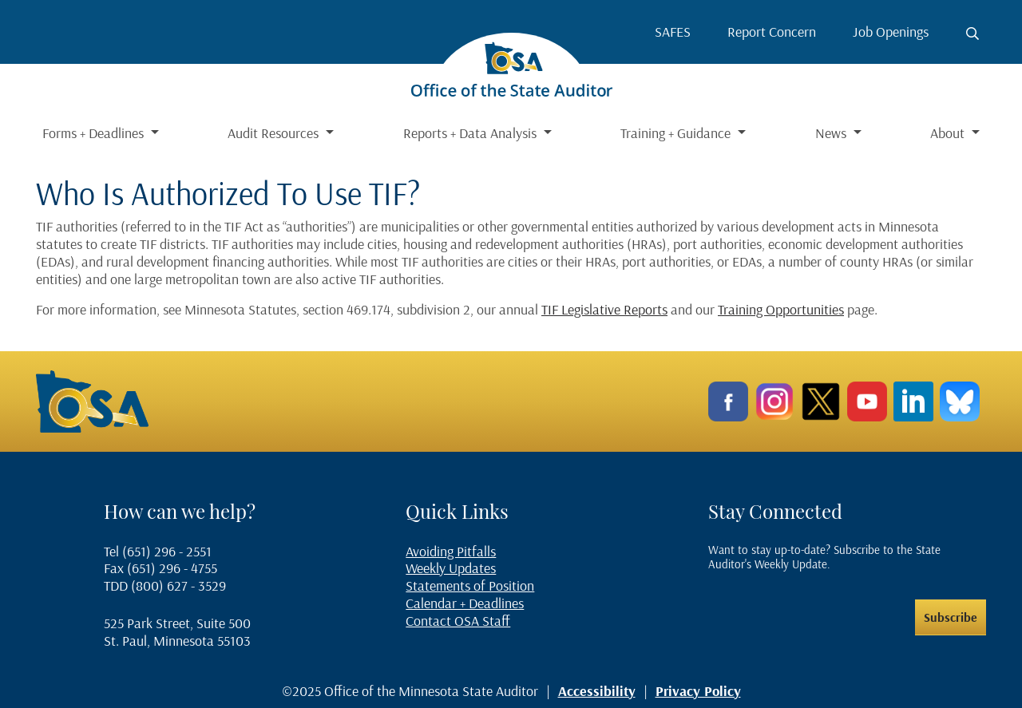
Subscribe (950, 617)
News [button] (832, 133)
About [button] (949, 133)
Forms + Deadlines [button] (94, 133)
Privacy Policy (698, 691)
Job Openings (891, 31)
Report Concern (771, 31)
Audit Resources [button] (275, 133)
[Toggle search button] (972, 33)
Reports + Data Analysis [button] (471, 133)
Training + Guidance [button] (677, 133)
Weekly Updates (451, 568)
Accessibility (597, 691)
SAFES (673, 31)
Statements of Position (470, 585)
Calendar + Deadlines (465, 603)
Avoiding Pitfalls (451, 551)
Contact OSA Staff (458, 620)
